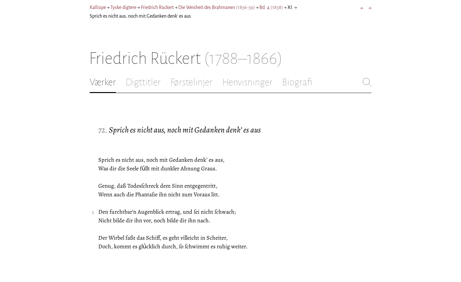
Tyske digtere (123, 7)
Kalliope (98, 7)
